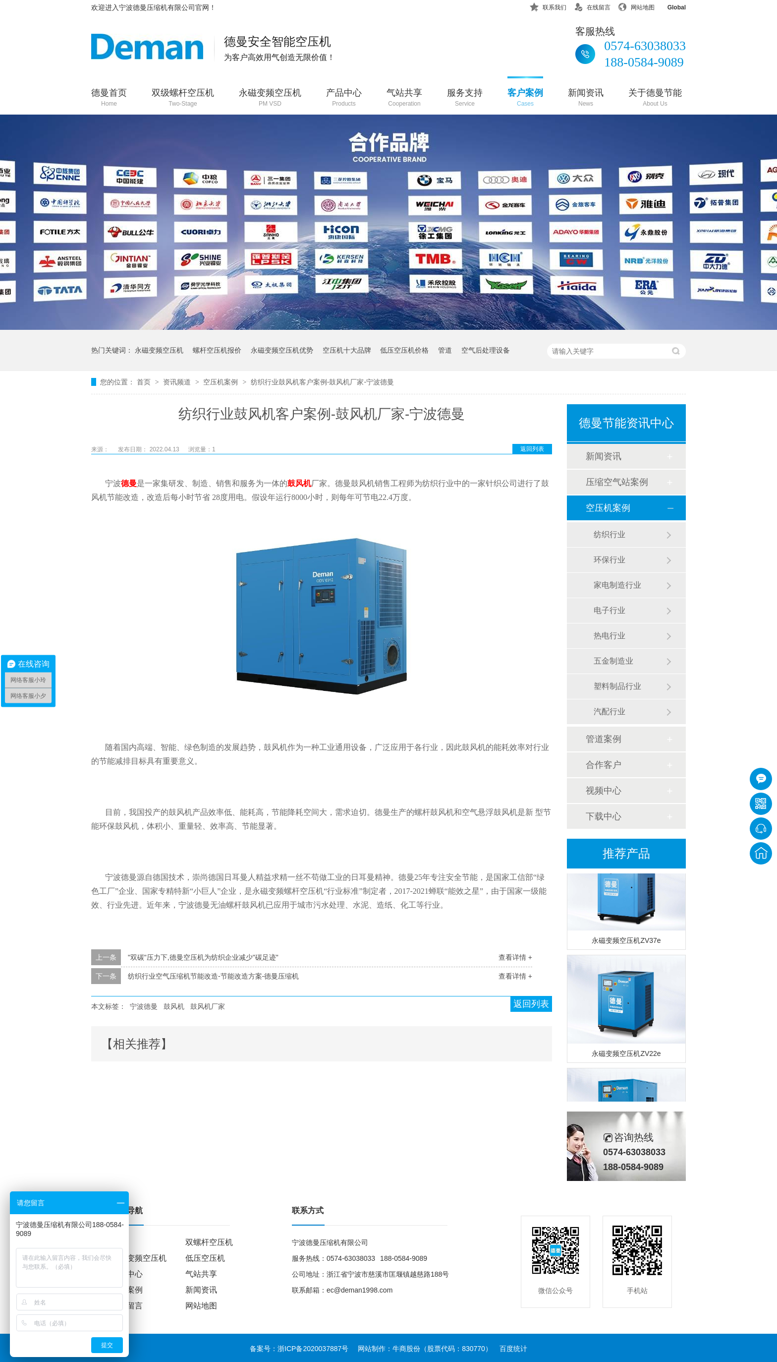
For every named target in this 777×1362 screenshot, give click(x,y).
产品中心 (344, 98)
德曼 (129, 483)
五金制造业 (613, 661)
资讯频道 (178, 382)
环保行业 (609, 560)
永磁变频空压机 (270, 98)
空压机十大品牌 (347, 350)
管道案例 (603, 739)
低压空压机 (205, 1258)
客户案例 (525, 98)
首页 (145, 382)
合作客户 (603, 765)
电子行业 (609, 610)
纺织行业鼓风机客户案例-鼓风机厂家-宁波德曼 (322, 382)
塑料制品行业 (617, 686)
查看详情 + (515, 957)
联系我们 (548, 5)
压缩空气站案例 (617, 482)
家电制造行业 (617, 585)
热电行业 (609, 635)
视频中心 (603, 791)
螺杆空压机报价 (217, 350)
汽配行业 (609, 711)
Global (670, 5)
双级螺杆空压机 (183, 98)
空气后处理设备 (485, 350)
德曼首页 (109, 98)
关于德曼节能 (655, 98)
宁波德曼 (144, 1006)
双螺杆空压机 (209, 1242)
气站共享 (404, 98)
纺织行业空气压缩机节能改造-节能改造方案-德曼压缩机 (213, 976)
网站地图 (636, 5)
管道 (445, 350)
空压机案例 (221, 382)
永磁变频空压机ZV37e (626, 942)
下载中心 (603, 816)
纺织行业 (609, 534)
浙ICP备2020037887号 (313, 1349)
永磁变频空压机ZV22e (626, 1055)
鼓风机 (299, 483)
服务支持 (465, 98)
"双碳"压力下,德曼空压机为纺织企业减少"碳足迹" (203, 957)
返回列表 (532, 448)
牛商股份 (406, 1349)
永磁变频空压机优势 (282, 350)
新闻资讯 (586, 98)
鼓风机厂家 (207, 1006)
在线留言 (592, 5)
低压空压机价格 (404, 350)
